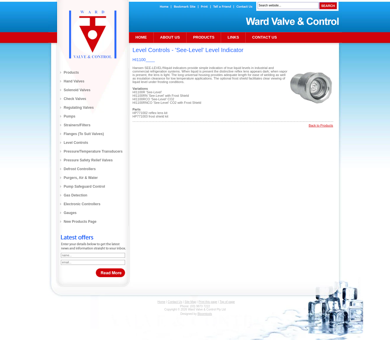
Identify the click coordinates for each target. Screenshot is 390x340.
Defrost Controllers (80, 169)
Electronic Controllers (82, 204)
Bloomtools (204, 313)
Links (233, 37)
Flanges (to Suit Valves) (84, 134)
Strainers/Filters (77, 125)
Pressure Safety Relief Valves (88, 160)
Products (71, 72)
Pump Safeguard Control (84, 186)
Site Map (190, 301)
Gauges (70, 213)
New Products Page (80, 222)
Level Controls (76, 143)
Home (141, 37)
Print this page (208, 301)
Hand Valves (74, 81)
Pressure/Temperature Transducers (93, 151)
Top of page (227, 301)
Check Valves (75, 99)
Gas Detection (76, 195)
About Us (170, 37)
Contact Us (264, 37)
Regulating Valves (79, 108)
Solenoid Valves (77, 90)
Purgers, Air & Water (81, 178)
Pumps (70, 116)
